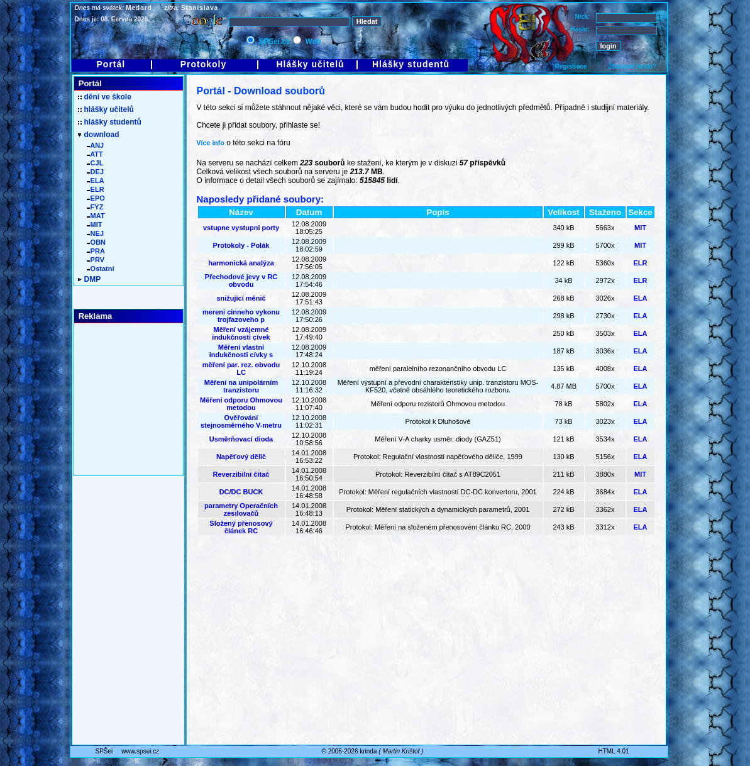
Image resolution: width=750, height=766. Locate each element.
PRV (96, 260)
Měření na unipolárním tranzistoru (241, 386)
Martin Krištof (400, 751)
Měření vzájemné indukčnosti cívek (241, 333)
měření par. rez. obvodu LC (241, 368)
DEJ (95, 171)
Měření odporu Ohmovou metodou (241, 403)
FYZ (95, 207)
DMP (89, 279)
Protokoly (203, 64)
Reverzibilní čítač (241, 474)
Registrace (571, 66)
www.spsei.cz (140, 751)
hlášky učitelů (106, 109)
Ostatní (100, 268)
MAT (96, 215)
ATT (95, 154)
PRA (96, 251)
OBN (96, 242)
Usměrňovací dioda (241, 439)
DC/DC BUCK (241, 492)
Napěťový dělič (241, 456)
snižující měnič (240, 298)
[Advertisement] (426, 610)
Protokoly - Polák (241, 245)
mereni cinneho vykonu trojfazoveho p (241, 315)
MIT (640, 227)
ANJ (95, 145)
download (98, 134)
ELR (641, 263)
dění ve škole (104, 96)
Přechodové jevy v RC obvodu (241, 280)
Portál (111, 64)
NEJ (95, 233)
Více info (210, 143)
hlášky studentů (109, 122)
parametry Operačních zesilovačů (241, 509)
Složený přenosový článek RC (240, 527)
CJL (95, 163)
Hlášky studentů (410, 64)
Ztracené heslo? (633, 66)
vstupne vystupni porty (241, 227)
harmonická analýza (241, 263)
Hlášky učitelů (310, 64)
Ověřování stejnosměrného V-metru (241, 421)
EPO (96, 198)
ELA (641, 298)
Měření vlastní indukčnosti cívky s (241, 350)
